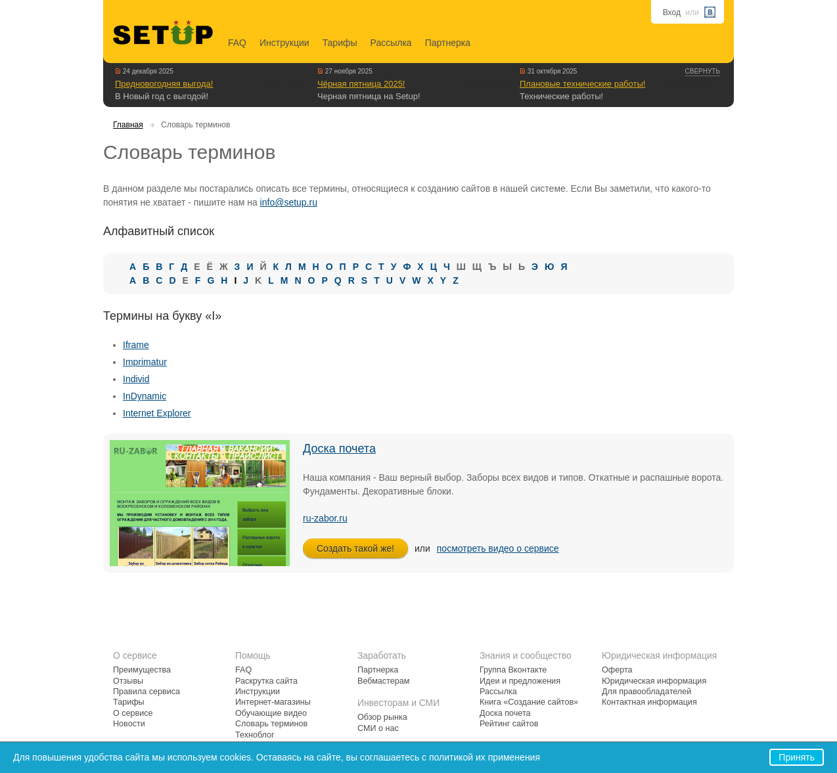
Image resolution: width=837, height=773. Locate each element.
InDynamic (144, 396)
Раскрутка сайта (266, 681)
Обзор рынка (382, 717)
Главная (128, 124)
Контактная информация (649, 702)
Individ (136, 379)
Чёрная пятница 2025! (361, 84)
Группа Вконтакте (513, 669)
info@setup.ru (288, 202)
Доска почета (339, 448)
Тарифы (340, 42)
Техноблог (255, 735)
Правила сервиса (146, 691)
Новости (129, 723)
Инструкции (284, 42)
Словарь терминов (271, 723)
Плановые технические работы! (582, 84)
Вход (672, 12)
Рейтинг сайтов (509, 723)
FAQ (237, 42)
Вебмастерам (383, 681)
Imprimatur (145, 362)
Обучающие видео (271, 713)
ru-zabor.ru (325, 518)
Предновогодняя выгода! (164, 84)
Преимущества (142, 669)
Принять (797, 757)
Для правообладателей (646, 691)
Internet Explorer (157, 413)
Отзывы (128, 681)
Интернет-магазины (273, 702)
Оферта (617, 669)
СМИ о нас (378, 728)
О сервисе (133, 713)
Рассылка (391, 42)
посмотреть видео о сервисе (498, 548)
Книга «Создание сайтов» (529, 702)
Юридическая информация (654, 681)
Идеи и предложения (520, 681)
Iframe (136, 345)
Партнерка (447, 42)
